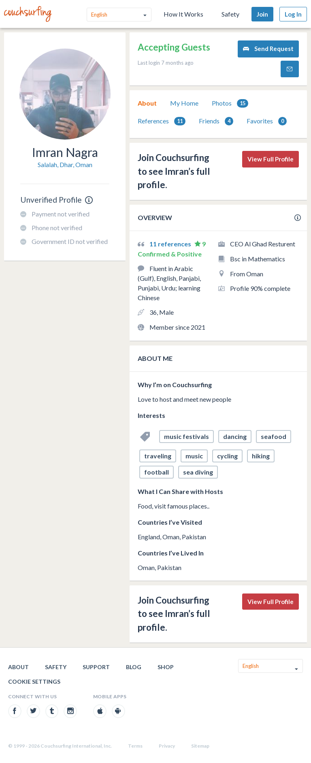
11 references (170, 244)
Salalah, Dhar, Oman (65, 164)
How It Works (183, 14)
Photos (230, 103)
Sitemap (200, 746)
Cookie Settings (34, 681)
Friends (216, 121)
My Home (184, 103)
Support (96, 666)
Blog (133, 666)
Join (262, 14)
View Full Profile (270, 159)
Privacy (167, 746)
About (147, 103)
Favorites (267, 121)
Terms (135, 746)
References (161, 121)
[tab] (147, 103)
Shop (166, 666)
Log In (293, 14)
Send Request (268, 49)
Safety (230, 14)
